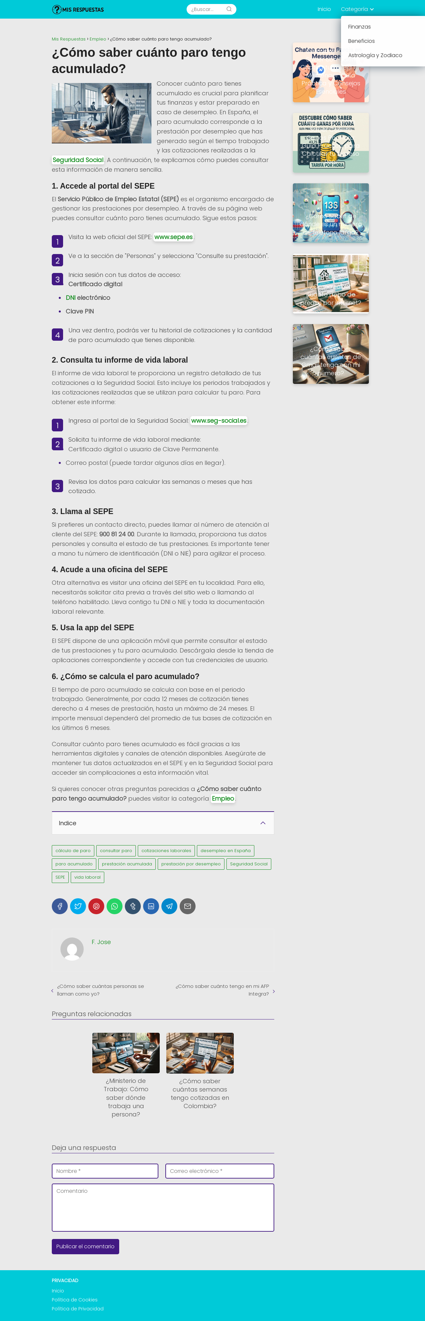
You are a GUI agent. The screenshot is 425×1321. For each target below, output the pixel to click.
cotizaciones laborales (166, 850)
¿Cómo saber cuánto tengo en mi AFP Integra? (222, 990)
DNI (70, 298)
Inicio (324, 9)
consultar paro (116, 850)
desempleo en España (226, 850)
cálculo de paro (73, 850)
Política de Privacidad (78, 1308)
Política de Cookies (75, 1299)
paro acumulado (74, 864)
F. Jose (101, 942)
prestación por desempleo (191, 864)
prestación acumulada (127, 864)
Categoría (354, 9)
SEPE (60, 877)
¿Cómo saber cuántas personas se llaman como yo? (100, 990)
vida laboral (87, 877)
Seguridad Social (78, 160)
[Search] (229, 9)
